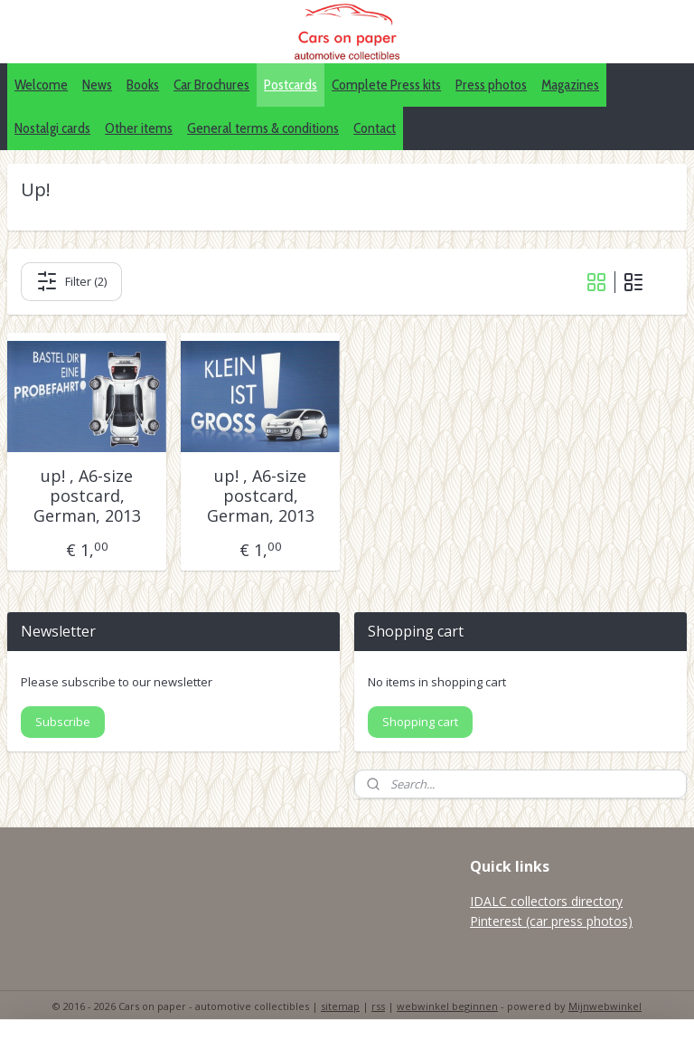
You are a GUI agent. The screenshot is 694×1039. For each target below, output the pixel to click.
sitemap (340, 1006)
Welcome (41, 84)
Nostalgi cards (52, 128)
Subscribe (62, 721)
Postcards (290, 84)
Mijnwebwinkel (605, 1006)
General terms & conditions (263, 128)
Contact (374, 128)
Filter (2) (71, 281)
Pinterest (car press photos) (551, 921)
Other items (139, 128)
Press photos (491, 84)
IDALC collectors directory (546, 901)
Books (143, 84)
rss (378, 1006)
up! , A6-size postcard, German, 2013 (87, 496)
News (97, 84)
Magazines (570, 84)
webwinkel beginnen (447, 1006)
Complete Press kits (386, 84)
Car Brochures (211, 84)
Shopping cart (420, 721)
